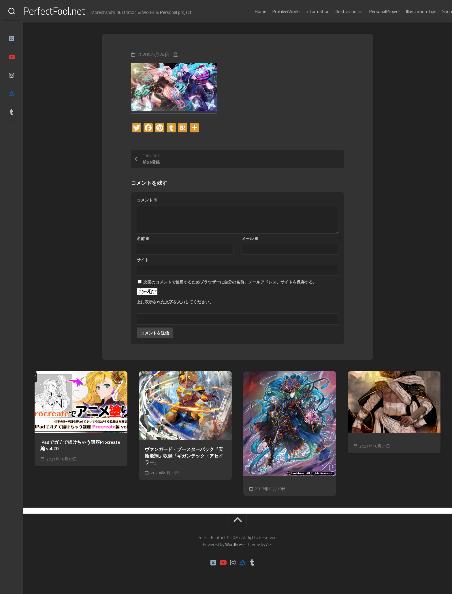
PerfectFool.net (67, 12)
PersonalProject (373, 11)
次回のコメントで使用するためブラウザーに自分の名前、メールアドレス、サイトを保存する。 (230, 283)
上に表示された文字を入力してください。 (175, 303)
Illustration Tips (409, 11)
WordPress (235, 545)
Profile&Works (275, 11)
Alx (269, 545)
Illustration (334, 11)
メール (250, 240)
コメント (147, 201)
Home (249, 11)
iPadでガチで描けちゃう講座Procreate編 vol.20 (80, 446)
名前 (143, 240)
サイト (143, 261)
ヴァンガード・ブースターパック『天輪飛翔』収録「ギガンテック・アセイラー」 (184, 457)
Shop (435, 11)
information (306, 11)
